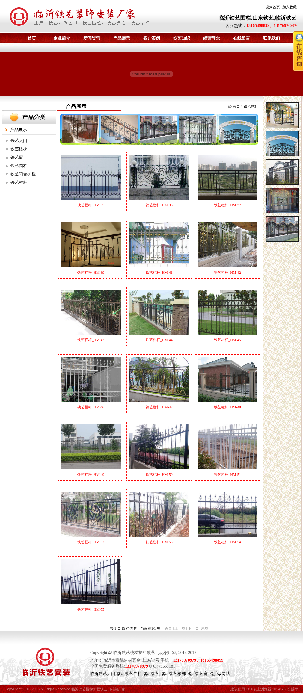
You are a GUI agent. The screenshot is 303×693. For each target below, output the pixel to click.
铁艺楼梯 (18, 149)
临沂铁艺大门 (102, 673)
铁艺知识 (181, 38)
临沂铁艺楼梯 (173, 673)
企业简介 (61, 38)
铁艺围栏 (18, 166)
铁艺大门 (18, 140)
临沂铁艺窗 (197, 673)
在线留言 (241, 38)
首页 (32, 38)
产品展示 (121, 38)
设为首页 (273, 7)
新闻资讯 (91, 38)
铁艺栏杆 (18, 182)
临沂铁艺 (151, 673)
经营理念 (211, 38)
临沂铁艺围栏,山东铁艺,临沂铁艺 (257, 18)
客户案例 (151, 38)
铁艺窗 (16, 157)
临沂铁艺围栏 (129, 673)
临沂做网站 (219, 673)
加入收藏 (289, 7)
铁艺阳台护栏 (23, 174)
